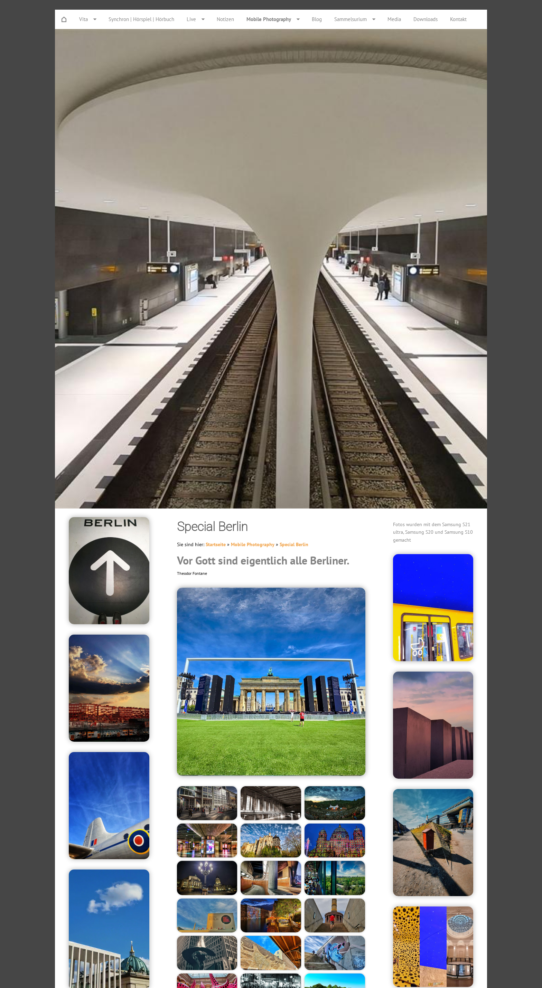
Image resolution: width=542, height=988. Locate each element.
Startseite (216, 544)
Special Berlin (294, 544)
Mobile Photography (252, 544)
